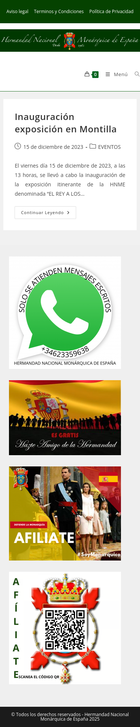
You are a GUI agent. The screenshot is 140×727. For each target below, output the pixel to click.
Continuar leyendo (48, 214)
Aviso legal (17, 11)
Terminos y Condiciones (59, 11)
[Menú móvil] (114, 74)
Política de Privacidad (111, 11)
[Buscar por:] (134, 74)
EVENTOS (109, 146)
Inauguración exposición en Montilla (66, 122)
